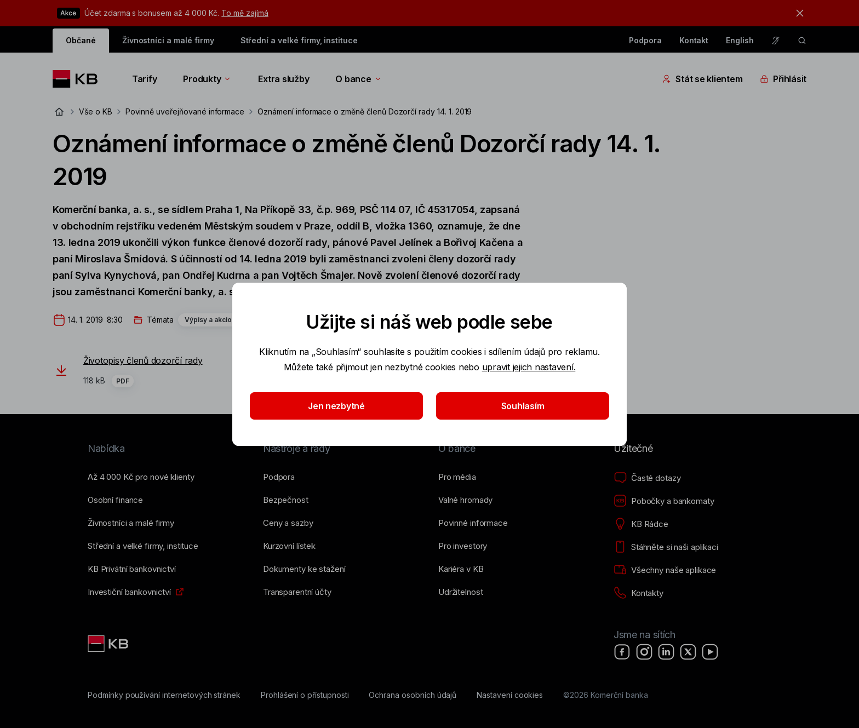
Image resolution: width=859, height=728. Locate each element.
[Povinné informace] (473, 523)
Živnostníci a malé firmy (168, 40)
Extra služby (283, 78)
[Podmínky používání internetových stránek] (164, 695)
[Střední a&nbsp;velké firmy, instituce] (143, 546)
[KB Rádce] (641, 524)
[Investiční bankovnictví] (129, 592)
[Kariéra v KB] (460, 569)
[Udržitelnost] (460, 592)
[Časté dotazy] (647, 478)
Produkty (207, 78)
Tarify (144, 78)
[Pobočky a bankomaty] (664, 501)
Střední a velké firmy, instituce (299, 40)
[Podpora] (279, 477)
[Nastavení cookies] (510, 695)
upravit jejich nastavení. (529, 367)
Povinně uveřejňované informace (185, 111)
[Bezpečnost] (285, 500)
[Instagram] (644, 652)
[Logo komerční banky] (79, 79)
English (740, 40)
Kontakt (694, 40)
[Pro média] (457, 477)
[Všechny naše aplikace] (665, 570)
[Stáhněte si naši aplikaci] (666, 547)
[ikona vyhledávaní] (802, 40)
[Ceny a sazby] (288, 523)
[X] (688, 652)
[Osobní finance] (115, 500)
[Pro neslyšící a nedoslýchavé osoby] (775, 40)
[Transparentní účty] (297, 592)
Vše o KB (95, 111)
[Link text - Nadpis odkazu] (109, 643)
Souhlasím (523, 405)
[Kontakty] (638, 593)
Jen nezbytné (336, 405)
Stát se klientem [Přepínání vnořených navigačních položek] (702, 78)
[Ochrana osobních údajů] (412, 695)
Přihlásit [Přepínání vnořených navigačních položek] (783, 78)
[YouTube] (710, 652)
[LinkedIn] (666, 652)
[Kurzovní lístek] (289, 546)
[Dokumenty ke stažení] (304, 569)
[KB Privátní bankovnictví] (132, 569)
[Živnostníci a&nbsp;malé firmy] (131, 523)
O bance (358, 78)
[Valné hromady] (465, 500)
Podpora (645, 40)
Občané (81, 40)
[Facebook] (622, 652)
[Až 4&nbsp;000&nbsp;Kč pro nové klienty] (141, 477)
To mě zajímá (244, 13)
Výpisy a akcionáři (214, 320)
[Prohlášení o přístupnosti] (305, 695)
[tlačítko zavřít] (797, 13)
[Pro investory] (462, 546)
